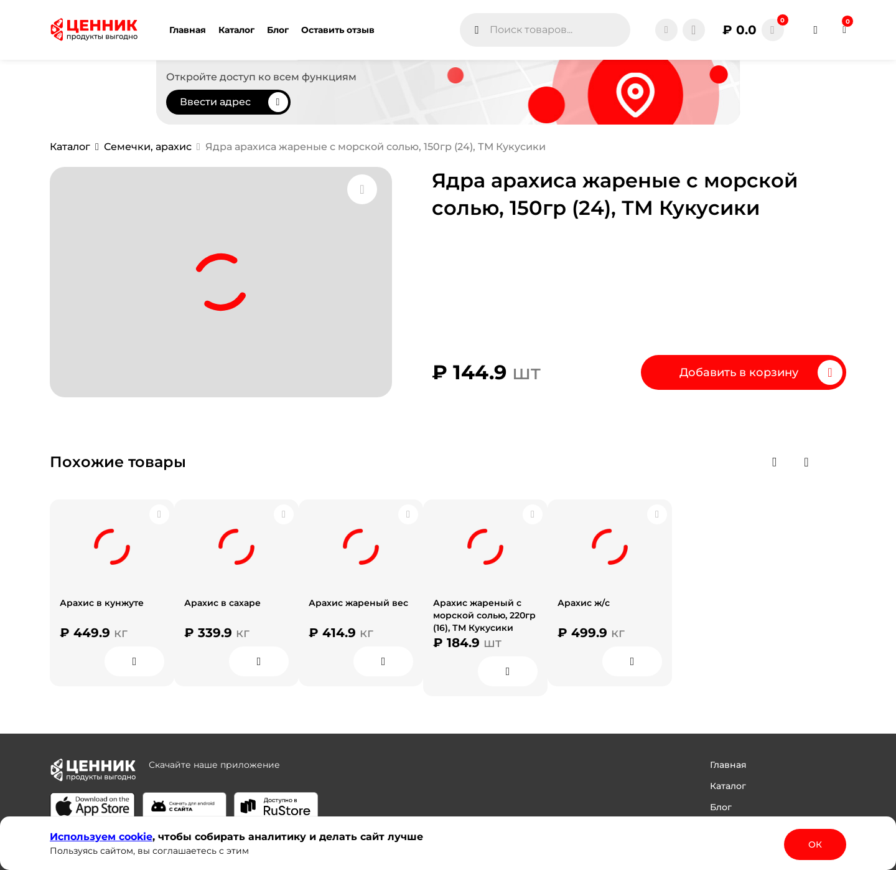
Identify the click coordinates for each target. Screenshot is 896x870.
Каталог (728, 786)
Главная (728, 764)
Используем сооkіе (101, 837)
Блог (721, 807)
